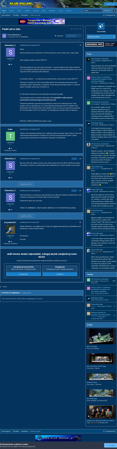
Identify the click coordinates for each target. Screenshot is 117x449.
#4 (80, 190)
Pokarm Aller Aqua (97, 167)
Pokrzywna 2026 (93, 36)
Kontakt (27, 10)
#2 (80, 129)
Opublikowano (106, 83)
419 (10, 241)
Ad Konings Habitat (97, 123)
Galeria (11, 10)
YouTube (35, 10)
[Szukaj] (92, 10)
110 (10, 148)
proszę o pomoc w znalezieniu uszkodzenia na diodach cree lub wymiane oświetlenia (101, 79)
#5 (80, 222)
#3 (80, 158)
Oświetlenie (24, 37)
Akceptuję (110, 445)
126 (10, 64)
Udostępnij (59, 36)
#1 (80, 45)
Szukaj (61, 10)
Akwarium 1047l (92, 382)
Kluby (43, 10)
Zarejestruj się (110, 4)
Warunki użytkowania (28, 446)
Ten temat (107, 10)
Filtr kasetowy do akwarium (100, 58)
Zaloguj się (59, 274)
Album (19, 10)
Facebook (52, 10)
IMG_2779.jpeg (92, 346)
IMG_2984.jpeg (92, 398)
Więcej (69, 10)
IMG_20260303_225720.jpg (96, 366)
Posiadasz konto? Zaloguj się (92, 4)
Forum (4, 11)
